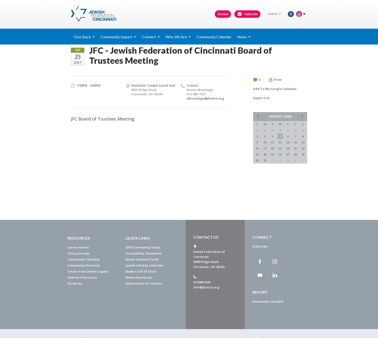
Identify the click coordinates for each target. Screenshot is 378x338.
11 (272, 142)
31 (264, 160)
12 (280, 142)
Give (84, 36)
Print (275, 79)
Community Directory (84, 265)
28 (295, 154)
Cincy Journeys (79, 253)
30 (257, 160)
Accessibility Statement (144, 253)
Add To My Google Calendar (275, 89)
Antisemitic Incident (267, 301)
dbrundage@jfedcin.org (205, 98)
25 (272, 154)
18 (272, 148)
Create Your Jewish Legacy (88, 271)
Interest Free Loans (82, 277)
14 (295, 142)
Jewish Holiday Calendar (144, 265)
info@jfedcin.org (206, 287)
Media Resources (139, 277)
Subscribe (247, 14)
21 (295, 148)
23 (257, 154)
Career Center (78, 247)
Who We (178, 36)
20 (287, 148)
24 (264, 154)
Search (275, 14)
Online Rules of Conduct (144, 283)
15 (303, 142)
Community (118, 36)
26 (280, 154)
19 (280, 148)
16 (257, 148)
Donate (223, 14)
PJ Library (75, 283)
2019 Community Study (143, 247)
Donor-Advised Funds (142, 259)
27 (287, 154)
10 (264, 142)
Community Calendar (213, 36)
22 (303, 148)
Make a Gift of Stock (141, 271)
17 (264, 148)
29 (303, 154)
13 (287, 142)
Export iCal (261, 98)
